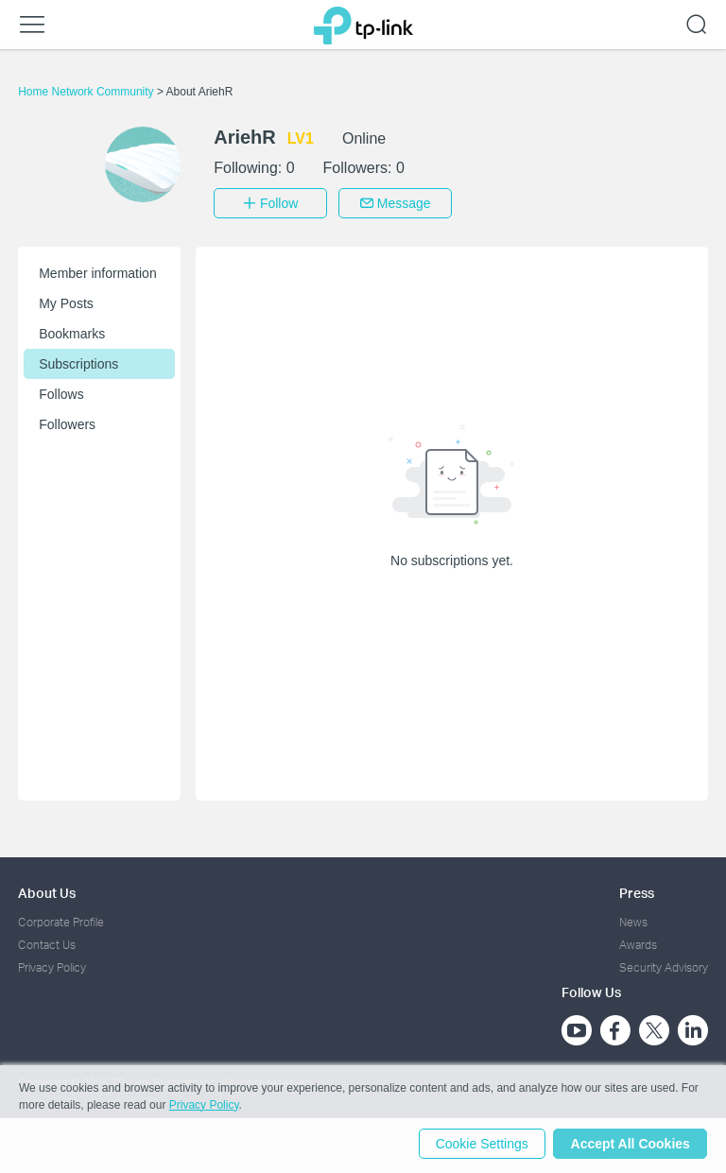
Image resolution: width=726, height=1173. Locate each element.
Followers (67, 422)
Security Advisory (663, 966)
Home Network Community (87, 91)
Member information (98, 271)
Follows (61, 392)
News (633, 920)
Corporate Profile (61, 920)
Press (636, 891)
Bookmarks (72, 331)
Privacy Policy (52, 966)
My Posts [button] (66, 301)
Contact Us (47, 943)
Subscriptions (78, 362)
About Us (47, 891)
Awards (638, 943)
